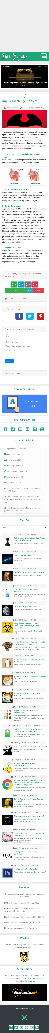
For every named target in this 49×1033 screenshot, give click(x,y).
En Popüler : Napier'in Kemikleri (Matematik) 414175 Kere (22, 489)
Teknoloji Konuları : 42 (14, 465)
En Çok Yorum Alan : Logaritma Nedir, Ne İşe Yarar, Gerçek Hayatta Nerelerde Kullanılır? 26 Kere (23, 499)
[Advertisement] (24, 26)
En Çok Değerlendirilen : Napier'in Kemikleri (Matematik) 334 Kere (22, 509)
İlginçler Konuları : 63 (13, 477)
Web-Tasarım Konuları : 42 (16, 471)
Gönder (9, 361)
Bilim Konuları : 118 (13, 460)
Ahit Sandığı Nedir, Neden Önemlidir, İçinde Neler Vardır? (25, 83)
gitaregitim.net (32, 978)
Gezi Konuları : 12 (12, 482)
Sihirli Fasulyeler (14, 56)
